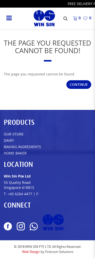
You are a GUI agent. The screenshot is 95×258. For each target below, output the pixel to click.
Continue (79, 84)
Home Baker (15, 153)
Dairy (9, 140)
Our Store (14, 134)
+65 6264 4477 (20, 193)
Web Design (31, 251)
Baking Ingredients (22, 146)
